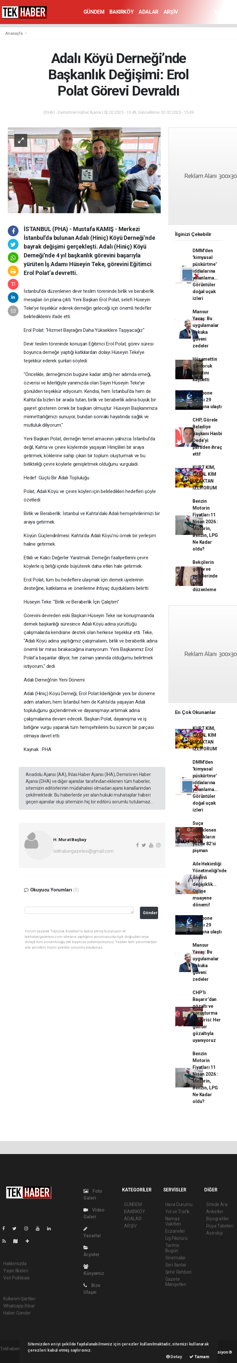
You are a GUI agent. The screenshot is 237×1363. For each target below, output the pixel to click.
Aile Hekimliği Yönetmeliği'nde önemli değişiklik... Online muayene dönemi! (209, 884)
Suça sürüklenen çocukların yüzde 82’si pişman (204, 837)
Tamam (199, 1356)
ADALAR (148, 12)
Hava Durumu (179, 1204)
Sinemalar (175, 1257)
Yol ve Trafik (177, 1211)
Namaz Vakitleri (173, 1221)
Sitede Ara (216, 1204)
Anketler (214, 1211)
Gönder (150, 912)
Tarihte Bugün (172, 1248)
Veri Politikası (16, 1277)
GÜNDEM (94, 12)
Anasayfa (14, 33)
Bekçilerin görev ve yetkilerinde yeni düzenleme (205, 576)
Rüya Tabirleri (219, 1225)
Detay (174, 1356)
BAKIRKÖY (121, 12)
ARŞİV (171, 12)
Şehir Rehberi (178, 1272)
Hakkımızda (15, 1263)
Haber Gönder (17, 1313)
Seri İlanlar (175, 1264)
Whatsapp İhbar (19, 1305)
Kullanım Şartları (19, 1298)
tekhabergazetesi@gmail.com (83, 851)
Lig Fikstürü (176, 1238)
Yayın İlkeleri (15, 1270)
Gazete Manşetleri (175, 1282)
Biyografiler (217, 1218)
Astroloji (214, 1233)
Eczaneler (175, 1231)
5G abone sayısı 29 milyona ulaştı (207, 399)
